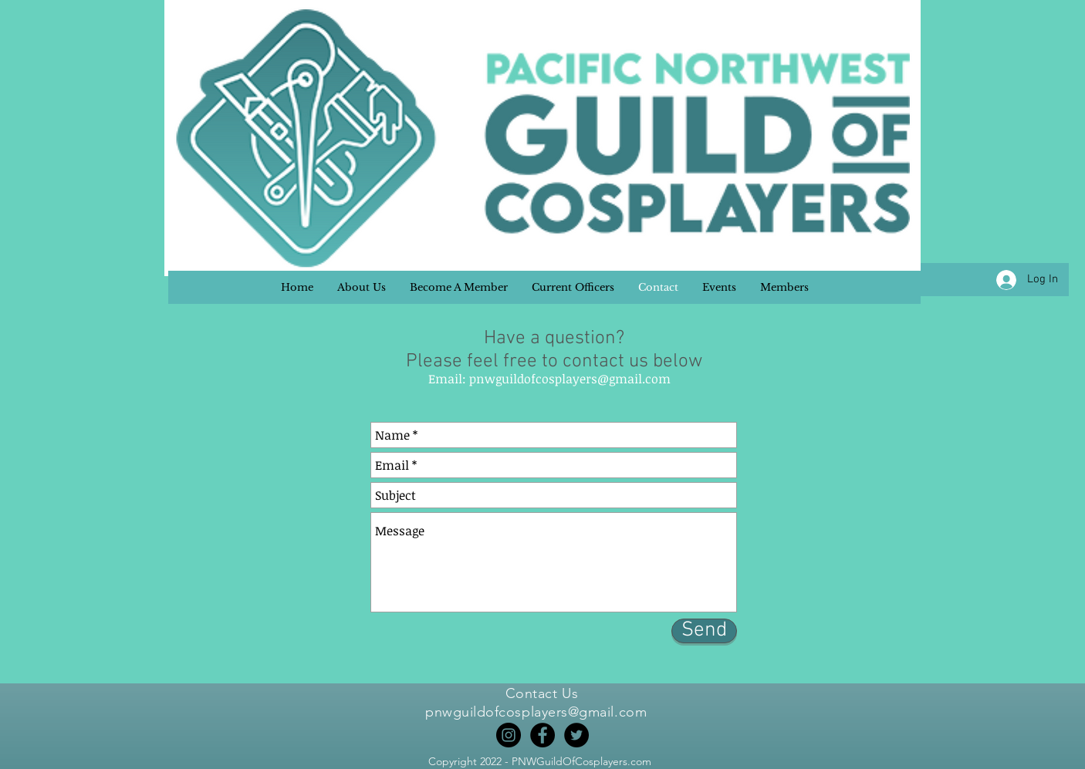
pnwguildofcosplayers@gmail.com (570, 378)
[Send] (704, 631)
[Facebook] (542, 735)
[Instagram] (508, 735)
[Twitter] (576, 735)
